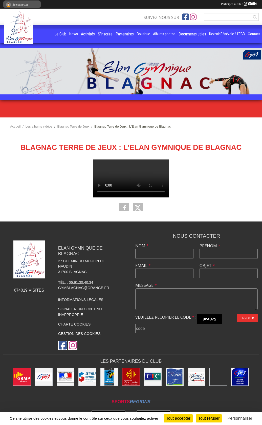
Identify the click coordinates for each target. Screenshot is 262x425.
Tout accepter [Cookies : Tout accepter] (178, 418)
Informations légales (80, 300)
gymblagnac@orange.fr (83, 288)
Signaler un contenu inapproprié (80, 312)
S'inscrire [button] (105, 34)
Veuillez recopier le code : (165, 317)
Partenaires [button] (125, 34)
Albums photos (164, 34)
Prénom (210, 246)
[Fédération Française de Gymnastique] (44, 377)
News (73, 34)
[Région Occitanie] (131, 377)
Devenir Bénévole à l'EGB (227, 34)
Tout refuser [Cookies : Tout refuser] (209, 418)
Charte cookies (74, 324)
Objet (207, 265)
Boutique (143, 34)
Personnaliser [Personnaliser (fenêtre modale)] (240, 418)
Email (143, 265)
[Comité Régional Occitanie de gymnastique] (240, 377)
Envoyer (247, 318)
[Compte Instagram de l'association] (193, 17)
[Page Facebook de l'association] (185, 17)
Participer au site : (238, 4)
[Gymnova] (218, 377)
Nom (142, 246)
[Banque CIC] (153, 377)
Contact (254, 34)
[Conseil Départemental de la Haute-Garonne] (109, 377)
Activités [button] (88, 34)
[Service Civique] (87, 377)
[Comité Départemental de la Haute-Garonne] (196, 377)
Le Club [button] (60, 34)
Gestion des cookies (79, 334)
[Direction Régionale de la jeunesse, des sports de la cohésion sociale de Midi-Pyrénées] (65, 377)
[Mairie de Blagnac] (174, 377)
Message (146, 285)
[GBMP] (22, 377)
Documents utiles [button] (192, 34)
